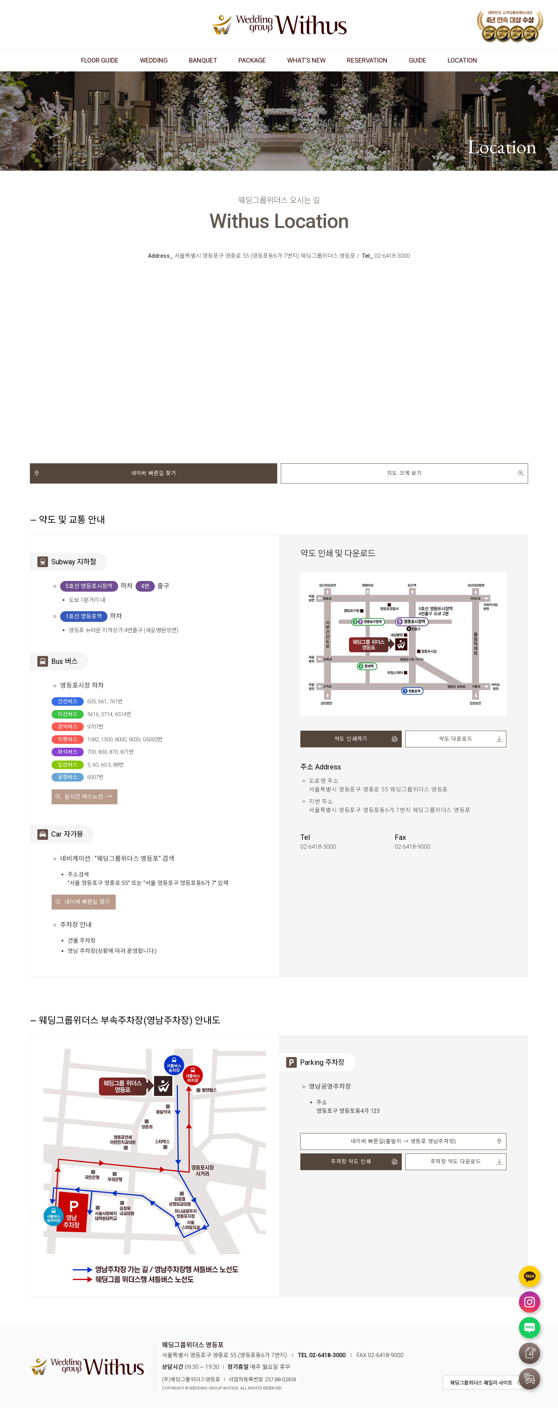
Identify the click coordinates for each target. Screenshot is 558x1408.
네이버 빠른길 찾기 (154, 473)
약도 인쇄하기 (351, 739)
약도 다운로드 (455, 739)
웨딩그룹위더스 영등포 (279, 24)
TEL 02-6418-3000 (322, 1355)
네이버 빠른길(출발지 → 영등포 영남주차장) (403, 1141)
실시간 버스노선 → (88, 796)
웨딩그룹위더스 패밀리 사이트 (481, 1383)
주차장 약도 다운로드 (456, 1161)
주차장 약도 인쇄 (351, 1161)
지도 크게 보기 (404, 473)
